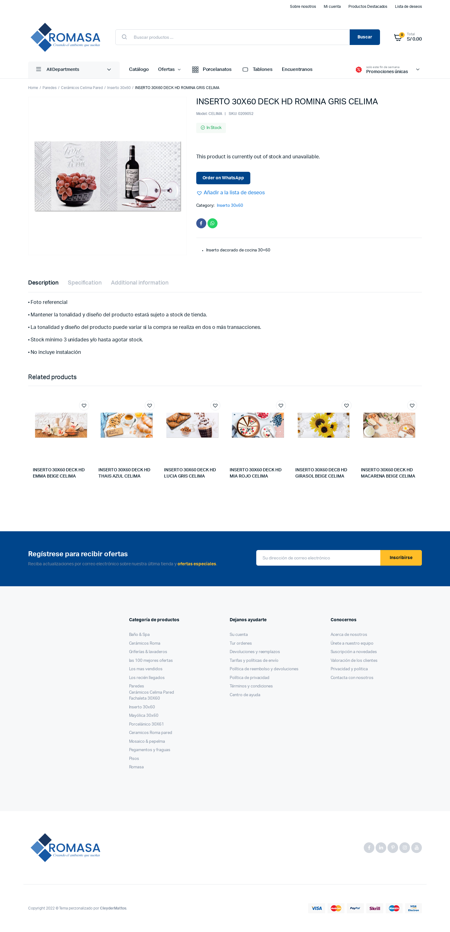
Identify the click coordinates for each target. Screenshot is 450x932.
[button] (230, 192)
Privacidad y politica (349, 669)
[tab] (43, 283)
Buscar (365, 37)
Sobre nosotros (303, 6)
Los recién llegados (147, 678)
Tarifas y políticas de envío (254, 661)
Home (33, 88)
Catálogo (139, 69)
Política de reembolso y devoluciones (264, 669)
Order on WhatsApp (223, 178)
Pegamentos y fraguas (149, 750)
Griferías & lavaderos (148, 652)
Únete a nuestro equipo (352, 644)
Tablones (256, 70)
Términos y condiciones (251, 686)
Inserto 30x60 (119, 88)
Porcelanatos (211, 70)
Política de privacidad (249, 678)
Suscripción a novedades (354, 652)
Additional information (139, 283)
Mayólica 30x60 (144, 716)
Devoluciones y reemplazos (255, 652)
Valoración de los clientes (354, 661)
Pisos (134, 759)
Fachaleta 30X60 (144, 699)
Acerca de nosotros (349, 635)
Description (43, 283)
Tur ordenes (241, 644)
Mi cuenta (332, 6)
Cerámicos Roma (145, 644)
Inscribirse (401, 558)
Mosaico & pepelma (147, 742)
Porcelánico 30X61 (146, 724)
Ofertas (166, 69)
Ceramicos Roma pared (150, 733)
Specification (85, 283)
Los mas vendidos (146, 669)
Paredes (49, 88)
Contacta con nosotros (352, 678)
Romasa (136, 767)
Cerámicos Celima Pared (82, 88)
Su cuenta (239, 635)
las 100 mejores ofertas (151, 661)
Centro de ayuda (245, 695)
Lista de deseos (408, 6)
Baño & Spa (139, 635)
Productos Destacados (367, 6)
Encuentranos (297, 69)
